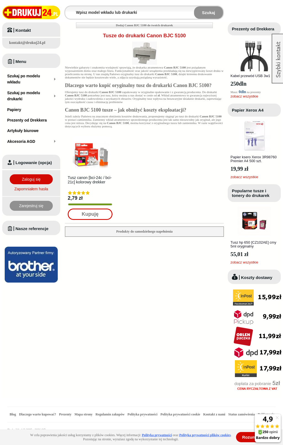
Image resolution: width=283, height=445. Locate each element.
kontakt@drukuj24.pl (27, 43)
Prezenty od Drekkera (253, 29)
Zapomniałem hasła (31, 189)
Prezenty (65, 414)
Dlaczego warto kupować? (37, 414)
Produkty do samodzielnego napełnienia (144, 231)
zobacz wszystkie (244, 96)
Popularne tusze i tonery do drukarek (250, 193)
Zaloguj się (31, 179)
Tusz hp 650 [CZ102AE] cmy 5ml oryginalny (253, 244)
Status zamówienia (242, 414)
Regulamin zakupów (110, 414)
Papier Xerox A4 (248, 110)
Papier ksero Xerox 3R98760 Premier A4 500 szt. (253, 159)
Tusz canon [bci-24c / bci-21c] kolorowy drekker (90, 179)
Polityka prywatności (142, 414)
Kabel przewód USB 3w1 (250, 76)
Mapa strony (83, 414)
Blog (13, 414)
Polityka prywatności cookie (180, 414)
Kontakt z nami (214, 414)
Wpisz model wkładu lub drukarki (68, 9)
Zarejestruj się (31, 206)
